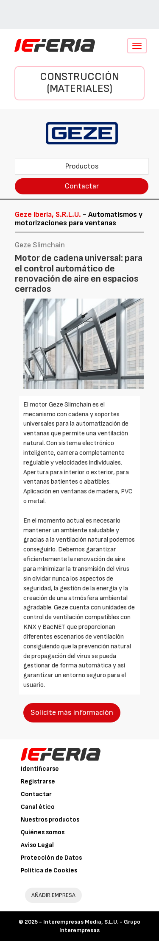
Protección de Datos (51, 858)
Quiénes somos (42, 832)
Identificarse (40, 769)
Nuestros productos (50, 820)
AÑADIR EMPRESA (53, 895)
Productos (82, 166)
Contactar (82, 186)
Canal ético (38, 807)
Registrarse (38, 782)
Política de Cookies (49, 870)
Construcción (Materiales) (79, 83)
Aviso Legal (37, 845)
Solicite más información (72, 712)
